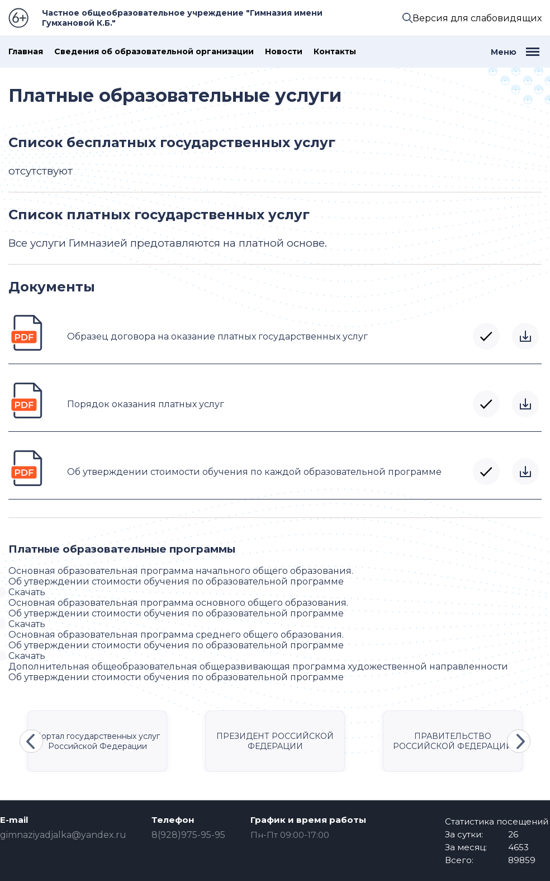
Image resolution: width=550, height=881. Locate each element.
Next (518, 741)
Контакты (335, 51)
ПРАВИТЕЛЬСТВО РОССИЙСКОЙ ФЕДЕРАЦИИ (453, 741)
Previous (31, 741)
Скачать (525, 336)
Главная (25, 51)
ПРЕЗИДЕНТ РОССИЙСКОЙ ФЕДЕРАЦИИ (275, 741)
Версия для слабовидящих (477, 18)
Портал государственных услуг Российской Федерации (97, 741)
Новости (283, 51)
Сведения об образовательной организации (154, 51)
